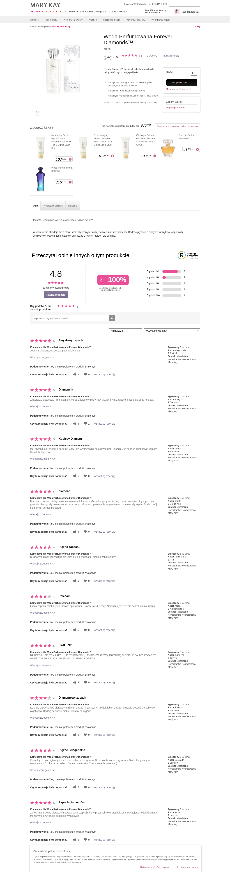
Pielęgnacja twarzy (73, 19)
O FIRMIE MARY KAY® (158, 4)
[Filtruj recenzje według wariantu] (172, 330)
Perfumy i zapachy (135, 19)
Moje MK (101, 11)
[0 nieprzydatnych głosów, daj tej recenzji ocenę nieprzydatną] (86, 374)
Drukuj (197, 26)
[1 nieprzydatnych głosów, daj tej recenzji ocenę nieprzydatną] (86, 423)
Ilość (169, 72)
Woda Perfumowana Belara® (62, 169)
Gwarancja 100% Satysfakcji (135, 4)
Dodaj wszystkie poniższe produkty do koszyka (177, 126)
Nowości (51, 11)
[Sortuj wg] (125, 330)
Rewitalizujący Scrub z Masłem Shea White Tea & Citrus (103, 140)
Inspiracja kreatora (175, 107)
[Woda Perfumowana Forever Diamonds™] (65, 69)
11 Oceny (152, 55)
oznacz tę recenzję (104, 374)
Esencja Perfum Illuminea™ (187, 137)
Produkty (37, 11)
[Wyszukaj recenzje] (112, 318)
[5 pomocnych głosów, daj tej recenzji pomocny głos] (75, 374)
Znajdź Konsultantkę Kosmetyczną (155, 11)
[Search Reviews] (74, 318)
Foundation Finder (81, 11)
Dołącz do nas (118, 11)
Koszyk (190, 11)
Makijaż (93, 19)
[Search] (184, 4)
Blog (63, 11)
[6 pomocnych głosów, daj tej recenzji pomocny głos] (75, 423)
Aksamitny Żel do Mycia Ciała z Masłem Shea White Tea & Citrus (61, 141)
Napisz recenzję (170, 55)
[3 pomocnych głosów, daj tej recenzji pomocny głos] (75, 682)
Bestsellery (51, 19)
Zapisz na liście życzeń (180, 89)
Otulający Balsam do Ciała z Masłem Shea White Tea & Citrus (145, 140)
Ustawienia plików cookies (154, 867)
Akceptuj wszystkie (187, 867)
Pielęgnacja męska (161, 19)
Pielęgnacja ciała (111, 19)
